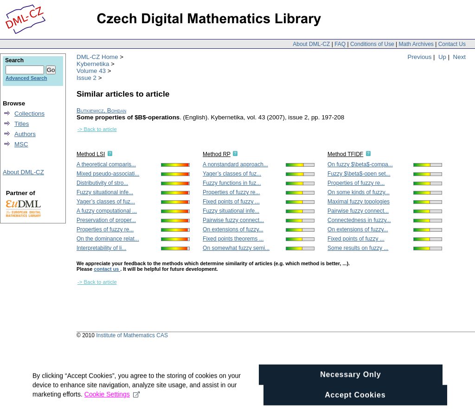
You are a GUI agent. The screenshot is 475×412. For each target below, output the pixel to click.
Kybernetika (93, 63)
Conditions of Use (372, 44)
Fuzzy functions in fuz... (232, 183)
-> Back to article (97, 129)
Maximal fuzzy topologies (358, 201)
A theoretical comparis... (106, 164)
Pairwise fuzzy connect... (233, 220)
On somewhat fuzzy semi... (236, 248)
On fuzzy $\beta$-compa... (360, 164)
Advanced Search (26, 78)
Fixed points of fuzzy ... (231, 201)
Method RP (217, 154)
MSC (21, 144)
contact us (107, 269)
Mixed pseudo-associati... (108, 173)
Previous (420, 56)
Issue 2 (86, 77)
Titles (21, 123)
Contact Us (452, 44)
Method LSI (91, 154)
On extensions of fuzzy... (233, 229)
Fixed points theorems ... (233, 238)
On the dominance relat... (108, 238)
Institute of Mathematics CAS (132, 335)
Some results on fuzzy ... (357, 248)
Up (442, 56)
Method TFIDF (345, 154)
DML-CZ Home (97, 56)
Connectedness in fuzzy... (359, 220)
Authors (25, 134)
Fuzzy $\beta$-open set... (358, 173)
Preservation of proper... (106, 220)
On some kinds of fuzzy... (358, 192)
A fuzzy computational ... (107, 211)
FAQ (340, 44)
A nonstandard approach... (235, 164)
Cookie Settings (112, 403)
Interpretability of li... (101, 248)
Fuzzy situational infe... (105, 192)
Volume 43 (91, 70)
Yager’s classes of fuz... (106, 201)
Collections (29, 113)
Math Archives (415, 44)
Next (459, 56)
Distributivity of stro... (102, 183)
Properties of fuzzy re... (105, 229)
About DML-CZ (311, 44)
